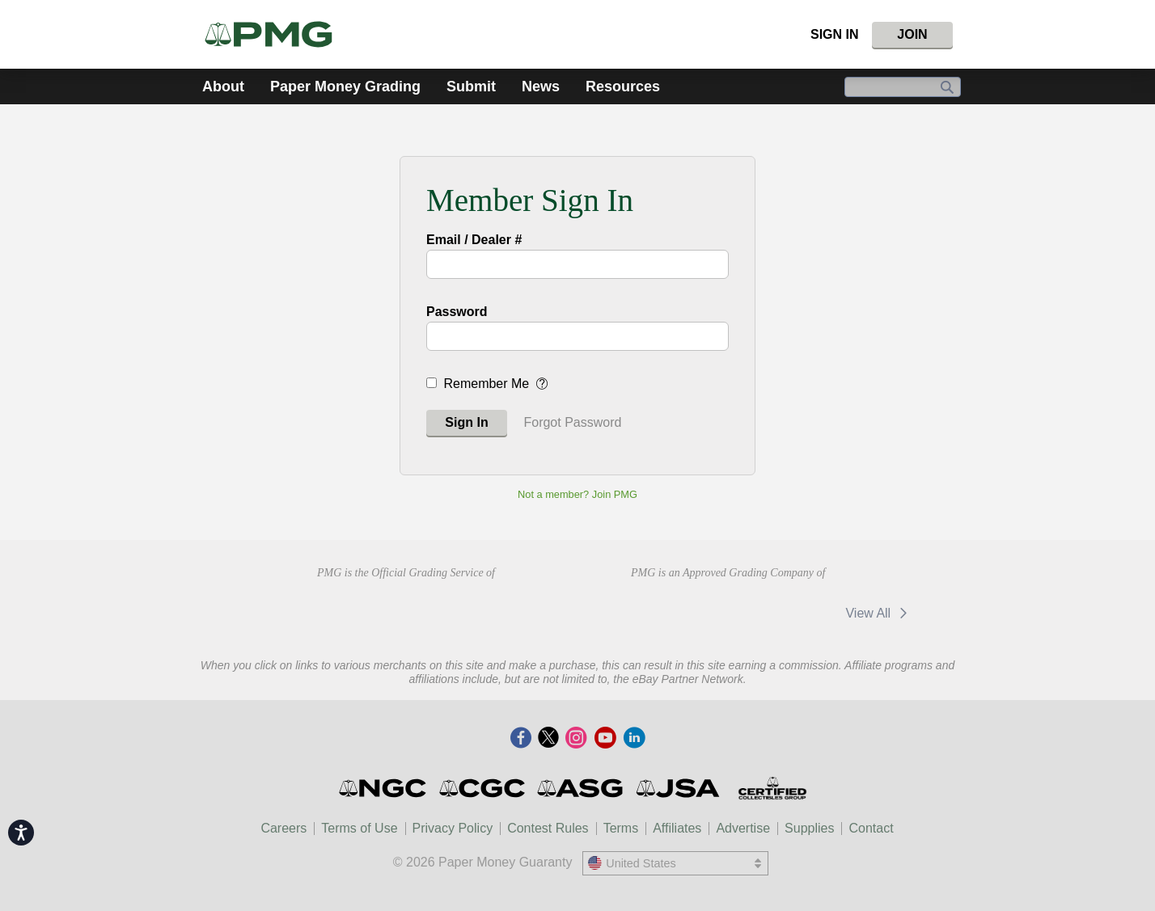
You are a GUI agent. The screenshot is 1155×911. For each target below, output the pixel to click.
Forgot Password (572, 422)
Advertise (743, 828)
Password (457, 311)
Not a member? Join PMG (577, 494)
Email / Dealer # (474, 240)
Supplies (809, 828)
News (541, 86)
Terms (621, 828)
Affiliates (677, 828)
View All (878, 613)
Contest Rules (548, 828)
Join (912, 34)
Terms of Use (359, 828)
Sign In (834, 34)
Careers (283, 828)
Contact (870, 828)
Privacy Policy (452, 828)
